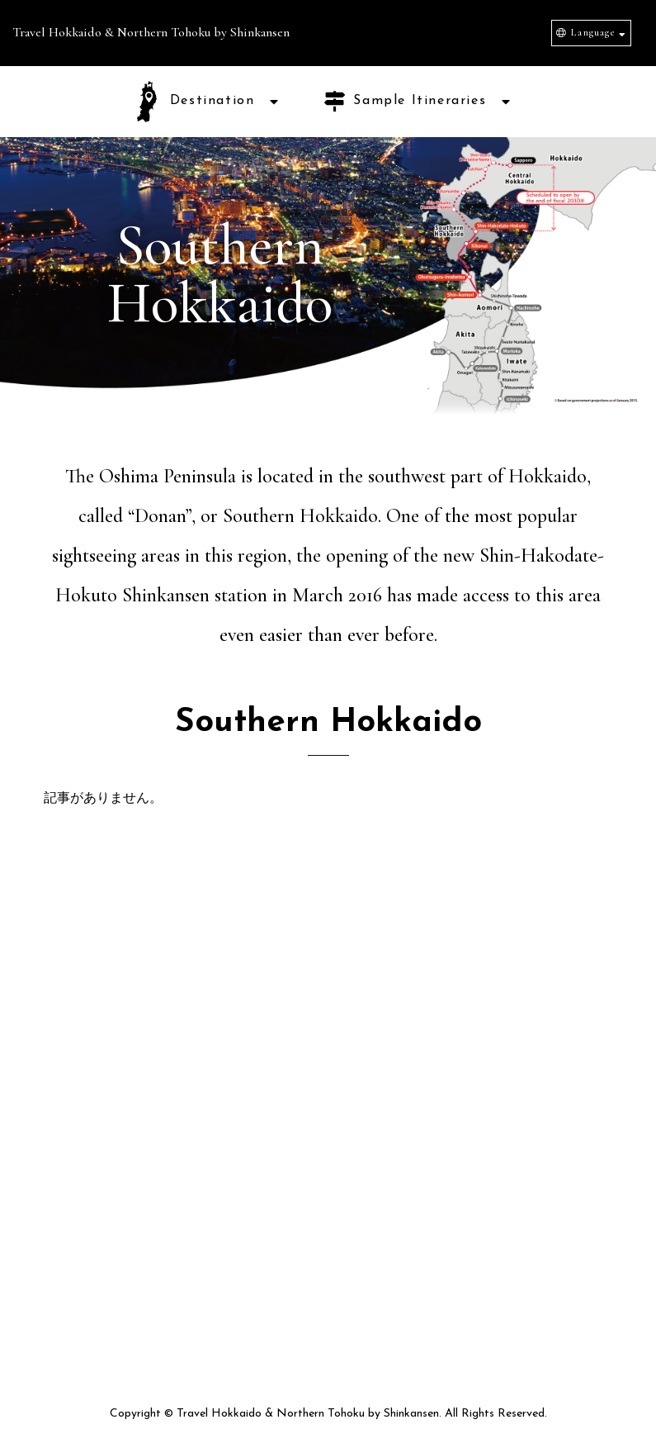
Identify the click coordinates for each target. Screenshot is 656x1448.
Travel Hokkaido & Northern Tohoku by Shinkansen (151, 32)
